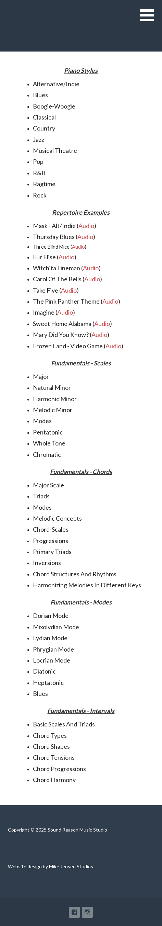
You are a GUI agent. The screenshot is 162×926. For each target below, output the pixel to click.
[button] (151, 19)
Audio (86, 225)
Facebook (74, 912)
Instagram (87, 912)
